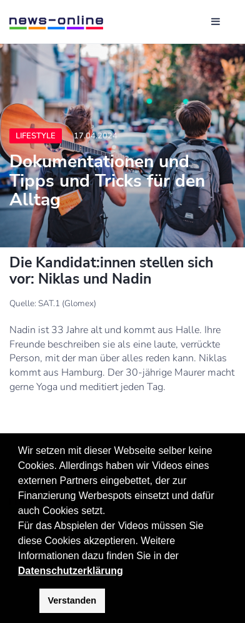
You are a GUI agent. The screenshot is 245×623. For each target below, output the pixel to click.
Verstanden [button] (72, 600)
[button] (183, 557)
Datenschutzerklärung (70, 570)
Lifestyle (36, 136)
